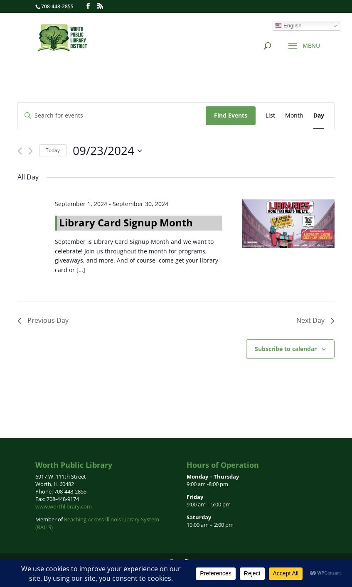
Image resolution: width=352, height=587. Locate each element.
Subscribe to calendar (286, 349)
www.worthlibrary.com (63, 506)
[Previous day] (19, 151)
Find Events (230, 115)
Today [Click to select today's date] (53, 150)
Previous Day (43, 320)
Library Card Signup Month (126, 222)
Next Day (315, 320)
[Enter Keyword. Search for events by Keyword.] (112, 116)
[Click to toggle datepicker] (107, 150)
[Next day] (30, 151)
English (288, 25)
